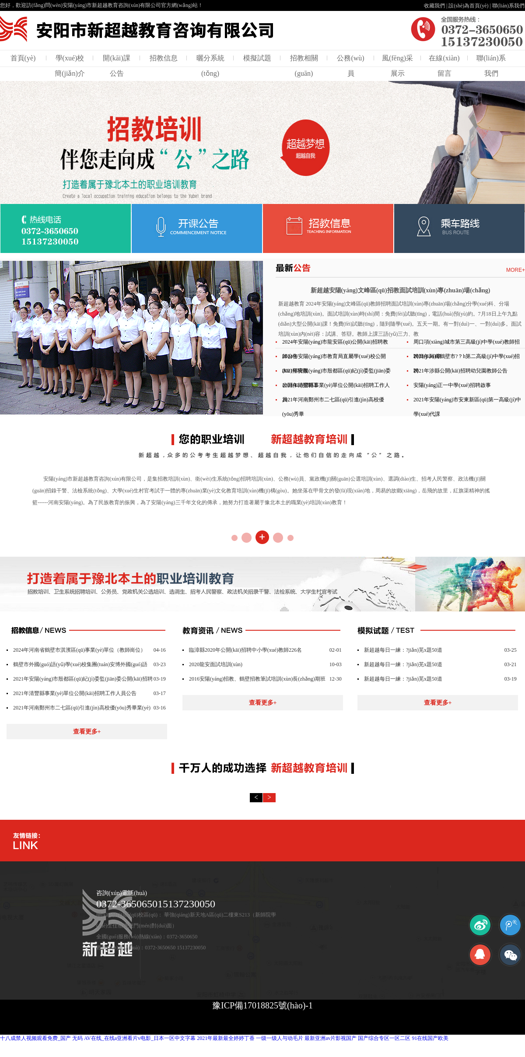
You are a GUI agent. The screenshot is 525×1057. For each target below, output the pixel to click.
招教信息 (164, 58)
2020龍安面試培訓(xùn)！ (215, 664)
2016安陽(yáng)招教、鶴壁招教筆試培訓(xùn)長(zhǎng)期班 (257, 679)
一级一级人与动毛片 (279, 1038)
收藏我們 (434, 6)
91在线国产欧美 (430, 1038)
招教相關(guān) (304, 65)
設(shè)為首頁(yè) (468, 6)
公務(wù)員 (350, 65)
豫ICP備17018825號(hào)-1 (262, 1005)
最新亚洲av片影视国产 (330, 1038)
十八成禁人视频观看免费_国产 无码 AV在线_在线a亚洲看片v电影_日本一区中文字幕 (98, 1038)
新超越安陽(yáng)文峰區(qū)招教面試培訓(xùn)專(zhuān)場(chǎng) (400, 290)
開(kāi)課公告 (116, 65)
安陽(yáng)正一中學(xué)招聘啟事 (452, 385)
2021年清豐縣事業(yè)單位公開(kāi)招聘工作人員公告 (74, 693)
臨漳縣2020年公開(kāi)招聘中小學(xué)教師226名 (245, 650)
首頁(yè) (23, 58)
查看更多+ (87, 731)
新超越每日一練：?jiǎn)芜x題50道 (403, 650)
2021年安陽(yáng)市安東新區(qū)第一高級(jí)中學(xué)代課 (467, 407)
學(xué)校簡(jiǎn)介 (70, 65)
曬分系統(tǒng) (210, 65)
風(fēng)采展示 (397, 65)
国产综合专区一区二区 (384, 1038)
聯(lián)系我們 (508, 6)
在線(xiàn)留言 (444, 65)
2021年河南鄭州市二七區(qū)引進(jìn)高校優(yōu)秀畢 (333, 407)
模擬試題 (257, 58)
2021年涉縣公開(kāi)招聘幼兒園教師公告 (460, 371)
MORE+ (515, 270)
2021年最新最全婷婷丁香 (226, 1038)
